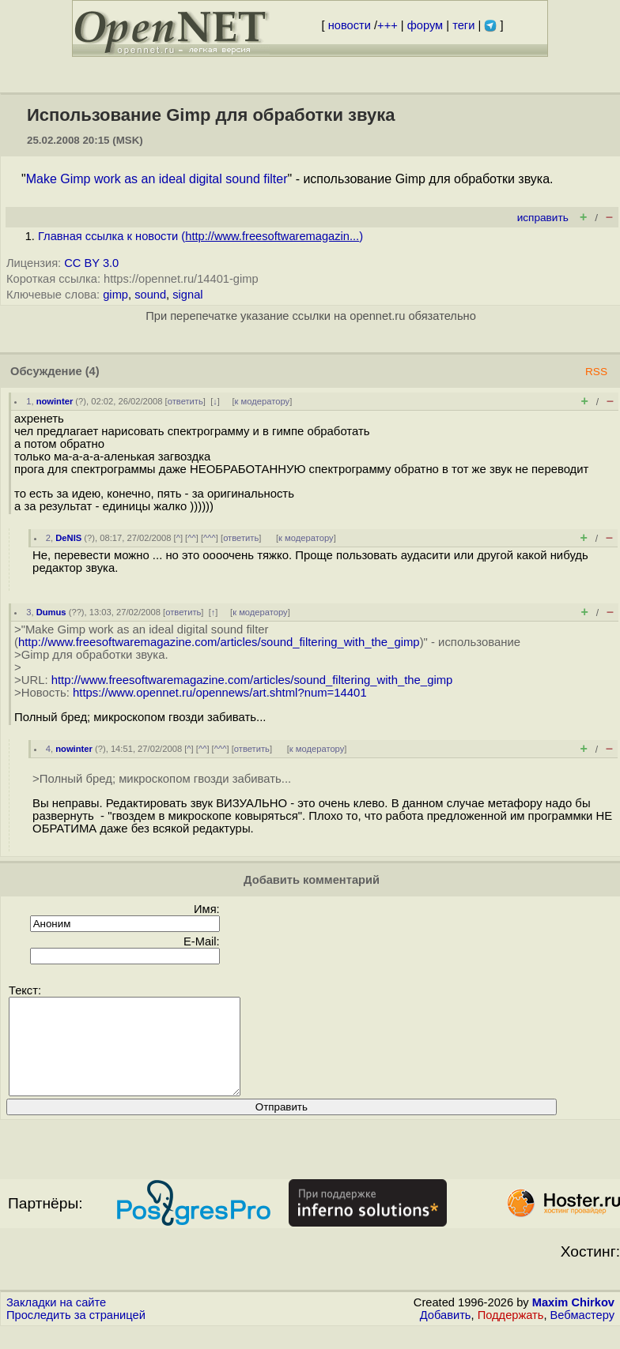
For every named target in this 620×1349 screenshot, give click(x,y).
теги (463, 25)
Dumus (51, 612)
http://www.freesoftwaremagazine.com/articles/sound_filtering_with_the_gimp (219, 642)
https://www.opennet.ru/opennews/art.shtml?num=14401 (220, 692)
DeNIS (68, 538)
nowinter (55, 401)
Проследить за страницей (76, 1334)
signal (187, 294)
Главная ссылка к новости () (200, 236)
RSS (596, 372)
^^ (191, 538)
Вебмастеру (582, 1334)
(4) (92, 371)
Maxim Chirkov (573, 1321)
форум (425, 25)
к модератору (262, 401)
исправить (543, 218)
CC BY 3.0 (91, 263)
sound (150, 294)
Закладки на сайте (56, 1321)
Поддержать (511, 1334)
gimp (115, 294)
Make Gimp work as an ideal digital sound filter (157, 179)
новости (349, 25)
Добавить (445, 1334)
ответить (185, 401)
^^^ (209, 538)
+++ (387, 25)
